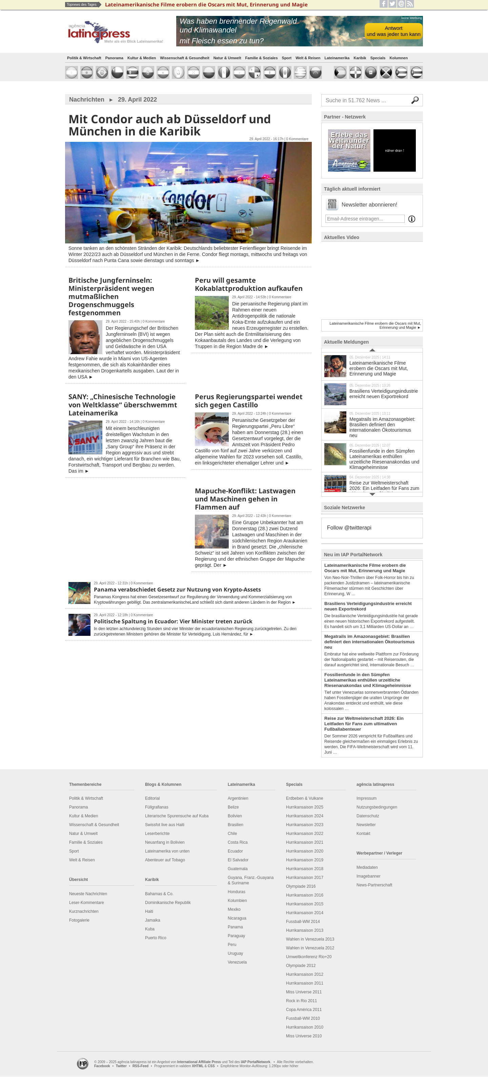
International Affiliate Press (199, 1062)
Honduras (236, 891)
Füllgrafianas (156, 807)
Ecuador (235, 851)
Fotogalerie (79, 920)
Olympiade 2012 (301, 965)
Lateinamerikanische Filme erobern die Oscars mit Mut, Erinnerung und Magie (372, 365)
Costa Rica (238, 842)
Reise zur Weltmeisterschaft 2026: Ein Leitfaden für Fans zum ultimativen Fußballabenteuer (372, 485)
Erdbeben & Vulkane (304, 798)
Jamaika (152, 920)
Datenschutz (368, 816)
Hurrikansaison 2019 (304, 860)
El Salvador (238, 860)
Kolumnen (398, 58)
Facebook (102, 1066)
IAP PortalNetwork (255, 1062)
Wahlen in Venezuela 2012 (310, 948)
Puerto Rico (155, 937)
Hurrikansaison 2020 (304, 851)
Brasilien (235, 824)
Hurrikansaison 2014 (304, 912)
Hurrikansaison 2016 (304, 895)
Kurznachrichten (84, 911)
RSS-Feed (140, 1066)
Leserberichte (157, 833)
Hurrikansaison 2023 (304, 824)
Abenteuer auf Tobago (165, 860)
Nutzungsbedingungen (377, 807)
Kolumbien (237, 900)
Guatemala (238, 868)
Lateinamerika (336, 58)
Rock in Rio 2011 (301, 1000)
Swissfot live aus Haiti (164, 824)
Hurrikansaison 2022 (304, 833)
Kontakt (363, 833)
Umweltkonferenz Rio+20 (308, 956)
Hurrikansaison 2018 (304, 868)
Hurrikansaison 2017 (304, 877)
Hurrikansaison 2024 (304, 816)
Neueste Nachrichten (88, 893)
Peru (232, 944)
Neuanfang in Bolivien (165, 842)
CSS (211, 1066)
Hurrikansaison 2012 (304, 974)
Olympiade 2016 (301, 886)
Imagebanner (369, 876)
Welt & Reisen (308, 58)
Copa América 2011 (304, 1009)
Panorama (114, 58)
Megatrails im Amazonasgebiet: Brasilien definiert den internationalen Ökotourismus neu (372, 424)
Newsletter (366, 824)
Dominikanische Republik (168, 902)
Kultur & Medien (141, 58)
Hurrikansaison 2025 (304, 807)
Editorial (152, 798)
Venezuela (237, 962)
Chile (232, 833)
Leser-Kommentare (86, 902)
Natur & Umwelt (227, 58)
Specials (378, 58)
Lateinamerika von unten (167, 851)
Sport (287, 58)
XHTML (197, 1066)
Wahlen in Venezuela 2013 (310, 939)
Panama (235, 927)
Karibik (359, 58)
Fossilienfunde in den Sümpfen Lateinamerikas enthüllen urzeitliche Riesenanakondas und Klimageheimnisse (372, 456)
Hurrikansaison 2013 (304, 930)
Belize (233, 807)
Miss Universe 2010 (304, 1036)
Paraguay (236, 935)
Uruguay (235, 953)
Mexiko (234, 909)
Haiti (149, 911)
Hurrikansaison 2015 (304, 904)
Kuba (150, 929)
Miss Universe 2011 (304, 992)
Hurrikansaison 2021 (304, 842)
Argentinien (238, 798)
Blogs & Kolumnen (163, 784)
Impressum (367, 798)
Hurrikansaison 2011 (304, 983)
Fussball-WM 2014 (303, 921)
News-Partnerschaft (374, 885)
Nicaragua (237, 918)
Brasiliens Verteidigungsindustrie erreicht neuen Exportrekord (372, 394)
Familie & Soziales (261, 58)
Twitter (121, 1066)
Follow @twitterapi (349, 528)
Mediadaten (367, 867)
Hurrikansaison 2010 (304, 1027)
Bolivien (235, 816)
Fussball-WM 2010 (303, 1018)
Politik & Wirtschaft (84, 58)
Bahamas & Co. (159, 893)
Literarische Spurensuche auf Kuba (176, 816)
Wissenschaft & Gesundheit (184, 58)
